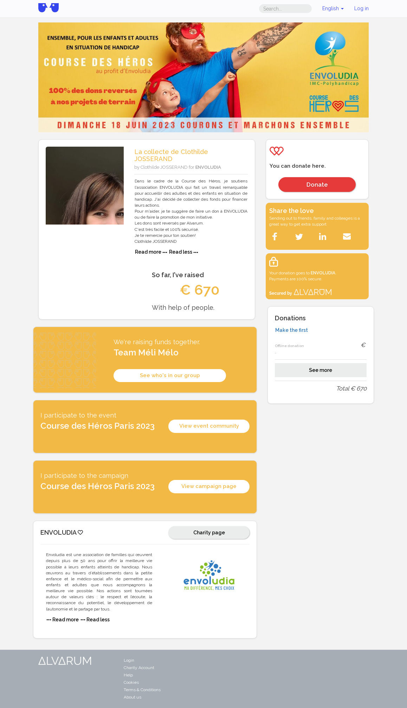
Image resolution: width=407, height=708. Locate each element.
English (333, 8)
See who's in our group (170, 375)
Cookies (131, 682)
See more (320, 370)
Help (128, 675)
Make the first (291, 330)
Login (129, 660)
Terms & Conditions (142, 689)
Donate (317, 184)
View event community (209, 426)
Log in (361, 8)
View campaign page (209, 486)
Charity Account (139, 667)
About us (132, 697)
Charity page (209, 532)
